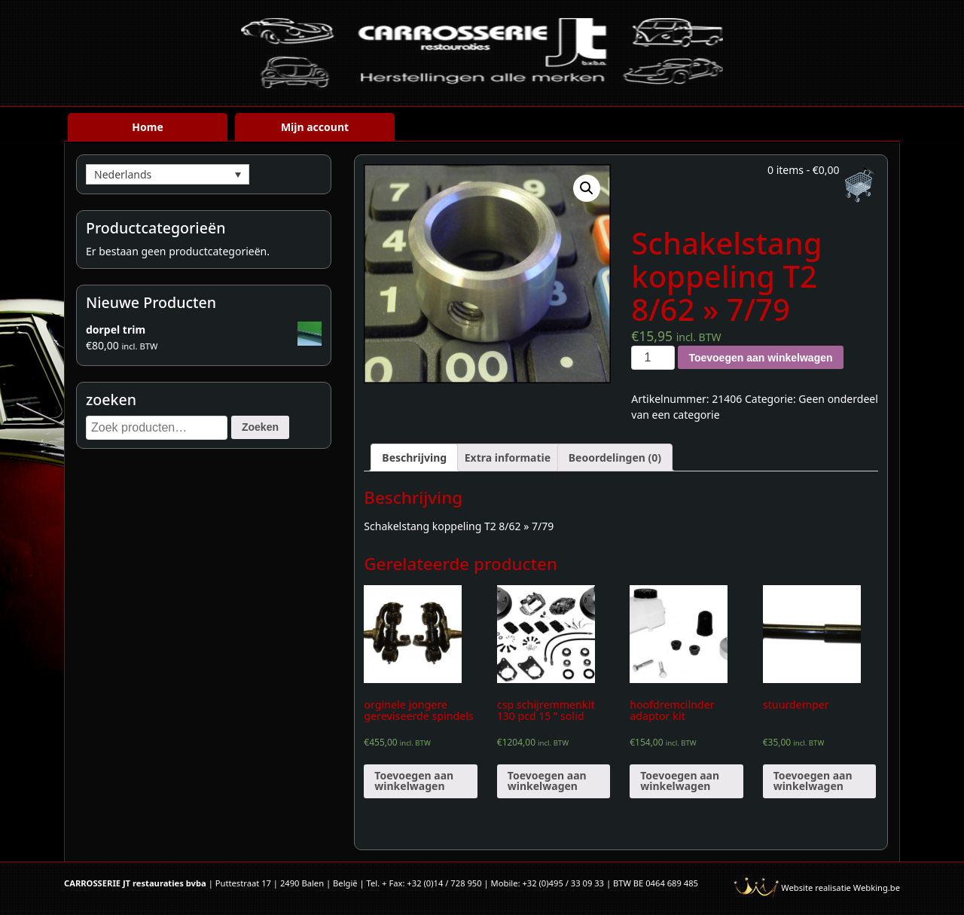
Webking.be (876, 887)
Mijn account (315, 127)
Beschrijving (414, 457)
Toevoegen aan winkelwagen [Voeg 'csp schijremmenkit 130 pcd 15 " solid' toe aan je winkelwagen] (547, 780)
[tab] (414, 457)
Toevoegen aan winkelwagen (760, 358)
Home (147, 127)
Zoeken (260, 427)
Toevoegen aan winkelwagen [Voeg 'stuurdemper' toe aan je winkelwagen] (813, 780)
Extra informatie (508, 457)
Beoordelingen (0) (615, 457)
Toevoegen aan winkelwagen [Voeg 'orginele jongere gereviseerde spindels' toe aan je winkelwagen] (413, 780)
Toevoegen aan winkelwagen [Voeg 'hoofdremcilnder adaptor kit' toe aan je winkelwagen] (679, 780)
